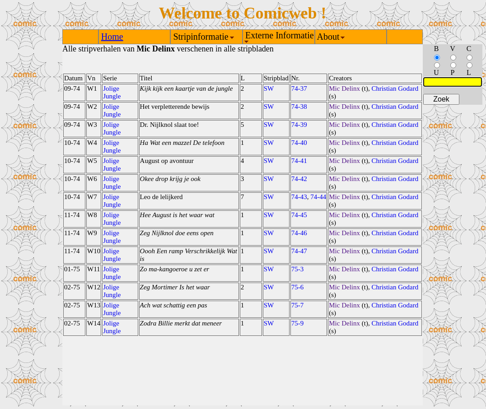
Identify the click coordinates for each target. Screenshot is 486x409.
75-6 (297, 287)
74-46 (299, 233)
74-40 (299, 142)
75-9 (297, 323)
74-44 (318, 196)
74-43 (299, 196)
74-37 (299, 88)
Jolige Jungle (112, 92)
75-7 (297, 305)
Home (112, 37)
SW (269, 88)
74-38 (299, 106)
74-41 (299, 160)
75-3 (297, 269)
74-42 (299, 178)
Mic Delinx (344, 88)
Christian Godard (394, 88)
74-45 (299, 214)
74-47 (299, 251)
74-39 (299, 124)
